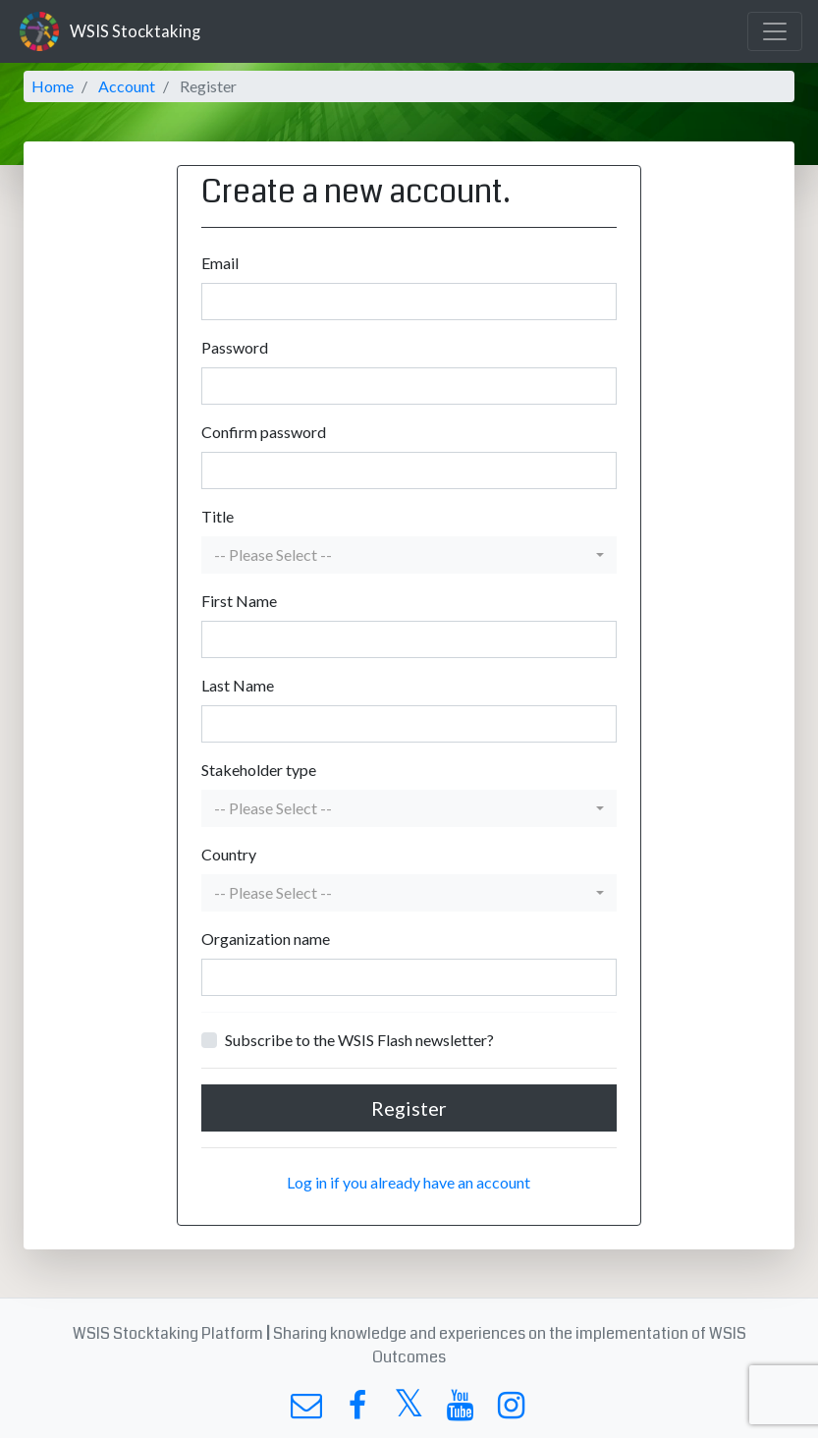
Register (409, 1108)
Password (234, 347)
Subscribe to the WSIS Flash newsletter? (359, 1039)
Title (217, 516)
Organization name (265, 938)
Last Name (237, 685)
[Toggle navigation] (774, 31)
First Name (239, 600)
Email (220, 262)
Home (52, 86)
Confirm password (263, 431)
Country (228, 854)
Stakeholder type (258, 769)
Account (126, 86)
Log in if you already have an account (408, 1182)
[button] (409, 555)
